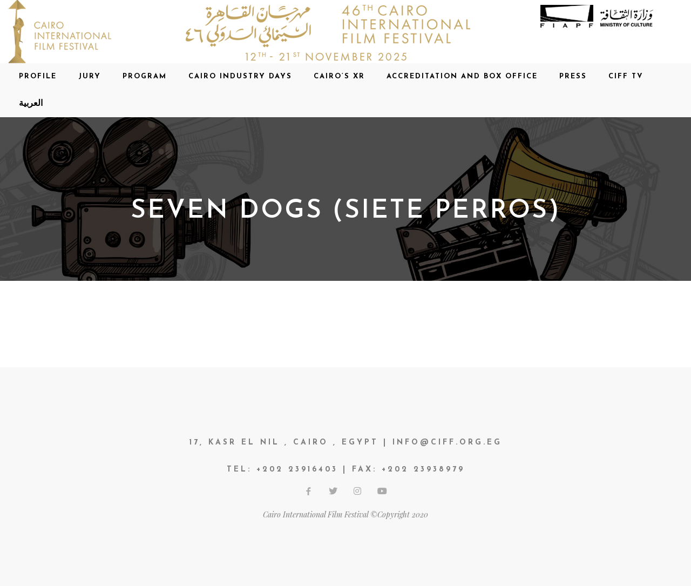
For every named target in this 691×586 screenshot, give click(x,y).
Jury (89, 76)
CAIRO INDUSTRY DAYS (240, 76)
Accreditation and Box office (462, 76)
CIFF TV (625, 76)
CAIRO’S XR (339, 76)
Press (573, 76)
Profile (38, 76)
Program (145, 76)
